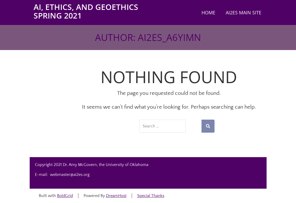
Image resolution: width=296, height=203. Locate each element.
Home (208, 12)
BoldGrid (65, 195)
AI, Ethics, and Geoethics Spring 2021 (86, 11)
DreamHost (116, 195)
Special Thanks (150, 195)
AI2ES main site (243, 12)
